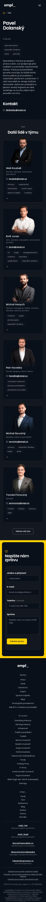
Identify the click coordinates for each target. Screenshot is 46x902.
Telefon (11, 600)
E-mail (10, 586)
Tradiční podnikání (23, 732)
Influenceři (23, 728)
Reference (23, 803)
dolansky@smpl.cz (16, 110)
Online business (23, 752)
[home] (9, 5)
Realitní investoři (23, 744)
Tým (9, 13)
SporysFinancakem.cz (23, 843)
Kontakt (23, 817)
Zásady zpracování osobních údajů (23, 872)
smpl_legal (23, 834)
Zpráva (11, 614)
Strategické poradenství (23, 703)
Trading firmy (23, 763)
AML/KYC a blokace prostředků (23, 707)
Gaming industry (23, 724)
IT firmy (23, 767)
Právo (23, 679)
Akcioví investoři (23, 740)
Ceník (23, 796)
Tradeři (23, 736)
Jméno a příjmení (16, 573)
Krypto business (23, 775)
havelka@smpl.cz (18, 376)
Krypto (23, 691)
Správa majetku (23, 695)
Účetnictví (23, 687)
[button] (39, 5)
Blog (23, 806)
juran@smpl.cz (17, 247)
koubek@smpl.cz (18, 178)
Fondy (23, 760)
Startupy (23, 783)
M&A (23, 699)
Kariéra (23, 810)
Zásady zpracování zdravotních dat (23, 879)
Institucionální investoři (23, 771)
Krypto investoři (23, 748)
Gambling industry (23, 720)
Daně (23, 683)
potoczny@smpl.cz (19, 503)
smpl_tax (23, 825)
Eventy (23, 813)
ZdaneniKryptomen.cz (22, 861)
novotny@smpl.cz (18, 441)
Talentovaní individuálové (23, 756)
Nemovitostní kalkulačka (23, 852)
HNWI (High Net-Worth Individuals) (23, 779)
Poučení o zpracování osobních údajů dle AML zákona (23, 875)
